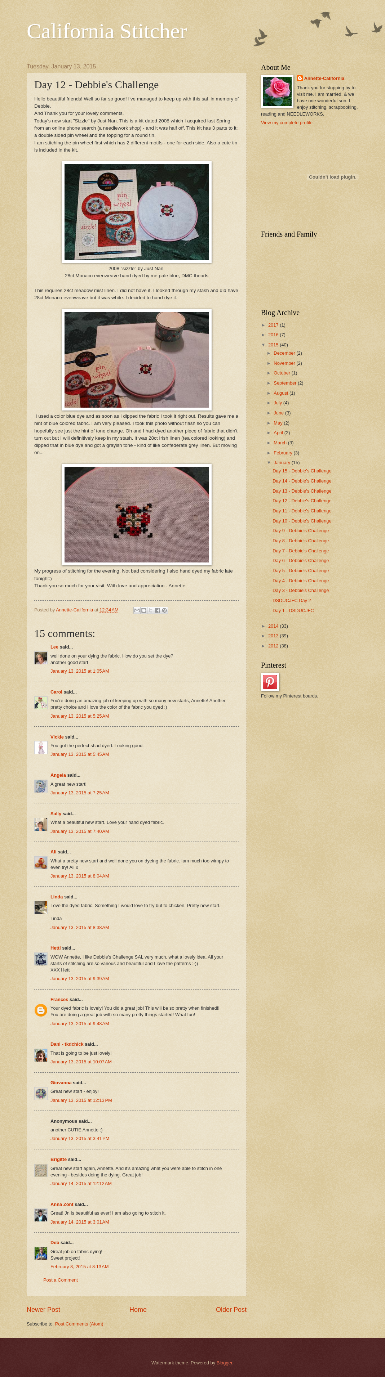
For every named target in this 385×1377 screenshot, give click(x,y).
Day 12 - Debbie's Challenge (302, 500)
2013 (274, 635)
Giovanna (61, 1082)
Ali (53, 852)
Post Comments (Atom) (79, 1324)
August (281, 393)
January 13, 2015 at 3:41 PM (80, 1138)
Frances (59, 999)
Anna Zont (62, 1204)
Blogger (225, 1362)
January (282, 462)
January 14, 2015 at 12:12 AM (81, 1183)
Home (138, 1309)
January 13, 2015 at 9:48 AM (79, 1023)
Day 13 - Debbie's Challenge (302, 491)
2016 (274, 334)
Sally (55, 813)
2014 (274, 626)
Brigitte (58, 1159)
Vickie (57, 737)
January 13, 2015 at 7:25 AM (79, 792)
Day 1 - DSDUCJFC (293, 610)
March (281, 442)
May (279, 423)
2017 (274, 325)
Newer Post (43, 1309)
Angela (58, 775)
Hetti (55, 948)
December (285, 353)
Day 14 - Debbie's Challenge (302, 481)
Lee (54, 647)
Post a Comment (60, 1280)
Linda (56, 897)
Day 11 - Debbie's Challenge (302, 510)
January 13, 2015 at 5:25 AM (79, 716)
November (285, 363)
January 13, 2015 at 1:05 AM (79, 671)
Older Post (231, 1309)
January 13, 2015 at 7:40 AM (79, 831)
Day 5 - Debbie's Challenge (301, 570)
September (286, 383)
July (278, 402)
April (279, 432)
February (283, 453)
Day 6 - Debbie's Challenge (301, 560)
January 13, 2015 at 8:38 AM (79, 927)
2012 (274, 646)
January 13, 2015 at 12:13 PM (81, 1100)
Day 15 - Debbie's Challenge (302, 471)
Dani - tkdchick (67, 1044)
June (279, 413)
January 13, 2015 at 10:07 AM (81, 1061)
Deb (54, 1242)
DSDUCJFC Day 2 (292, 600)
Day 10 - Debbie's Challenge (302, 521)
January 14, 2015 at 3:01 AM (79, 1222)
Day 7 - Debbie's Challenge (301, 550)
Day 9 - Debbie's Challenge (301, 530)
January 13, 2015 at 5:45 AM (79, 754)
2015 (274, 344)
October (282, 373)
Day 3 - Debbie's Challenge (301, 590)
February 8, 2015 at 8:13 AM (79, 1266)
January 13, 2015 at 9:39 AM (79, 978)
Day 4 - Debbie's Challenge (301, 580)
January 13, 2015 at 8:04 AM (79, 876)
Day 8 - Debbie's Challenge (301, 540)
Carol (56, 692)
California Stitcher (107, 31)
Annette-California (324, 78)
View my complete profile (287, 122)
